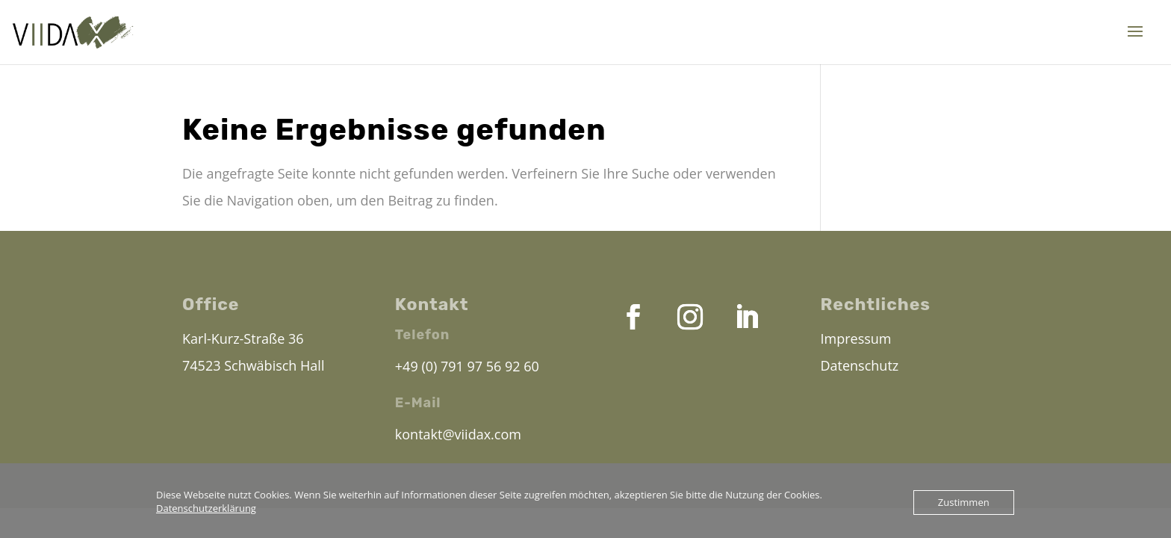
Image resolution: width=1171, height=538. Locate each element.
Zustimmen (964, 502)
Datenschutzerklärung (206, 508)
